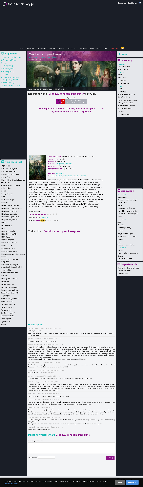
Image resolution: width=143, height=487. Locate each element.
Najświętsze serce (8, 248)
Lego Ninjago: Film (8, 231)
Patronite (114, 48)
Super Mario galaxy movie (127, 211)
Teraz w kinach (14, 161)
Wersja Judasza (123, 83)
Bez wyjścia (5, 177)
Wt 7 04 (71, 101)
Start (22, 48)
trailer (57, 89)
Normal (120, 256)
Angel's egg (122, 91)
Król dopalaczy (8, 71)
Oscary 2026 (94, 48)
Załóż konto (132, 3)
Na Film (61, 48)
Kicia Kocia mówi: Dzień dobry (12, 208)
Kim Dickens (67, 176)
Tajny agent (122, 80)
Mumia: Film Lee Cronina (127, 236)
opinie (62, 89)
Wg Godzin (72, 48)
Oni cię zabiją (122, 77)
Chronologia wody (124, 228)
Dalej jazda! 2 (6, 188)
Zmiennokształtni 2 (8, 316)
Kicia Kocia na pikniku (9, 211)
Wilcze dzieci (6, 310)
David (120, 75)
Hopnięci (6, 63)
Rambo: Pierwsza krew (9, 290)
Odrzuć (120, 482)
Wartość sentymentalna (10, 299)
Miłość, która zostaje (125, 103)
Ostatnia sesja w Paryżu (126, 106)
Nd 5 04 (62, 101)
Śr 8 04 (75, 101)
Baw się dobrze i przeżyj (126, 94)
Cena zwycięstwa (124, 66)
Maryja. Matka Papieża (126, 233)
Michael (120, 250)
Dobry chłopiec (7, 194)
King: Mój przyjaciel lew (9, 220)
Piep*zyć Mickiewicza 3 (9, 278)
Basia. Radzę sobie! (8, 171)
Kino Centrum (123, 274)
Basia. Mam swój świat (9, 168)
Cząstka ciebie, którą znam (11, 185)
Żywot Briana (6, 321)
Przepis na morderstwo (126, 208)
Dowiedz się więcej (11, 484)
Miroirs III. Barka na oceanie (128, 253)
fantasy (69, 164)
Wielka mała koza (7, 307)
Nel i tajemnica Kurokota (10, 251)
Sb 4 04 (58, 101)
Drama (120, 205)
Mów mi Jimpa (123, 69)
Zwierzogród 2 (6, 319)
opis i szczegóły (48, 89)
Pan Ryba (121, 111)
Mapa (105, 48)
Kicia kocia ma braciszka (10, 205)
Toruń (123, 54)
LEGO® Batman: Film (9, 234)
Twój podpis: (33, 457)
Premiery (30, 48)
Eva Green (58, 176)
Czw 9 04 (79, 101)
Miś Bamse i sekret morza (127, 100)
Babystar (121, 225)
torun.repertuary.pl (21, 4)
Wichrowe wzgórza (8, 304)
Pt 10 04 (84, 101)
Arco (119, 222)
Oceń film (45, 217)
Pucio (120, 242)
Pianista (120, 239)
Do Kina (52, 48)
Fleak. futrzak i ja (124, 97)
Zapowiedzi (41, 48)
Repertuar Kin (129, 264)
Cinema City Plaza (124, 271)
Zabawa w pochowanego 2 (128, 214)
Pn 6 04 (66, 101)
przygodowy (60, 164)
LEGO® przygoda (7, 237)
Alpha (120, 88)
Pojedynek (5, 281)
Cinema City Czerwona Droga (128, 268)
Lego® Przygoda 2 (8, 240)
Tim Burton (39, 59)
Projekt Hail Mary (124, 114)
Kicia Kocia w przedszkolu (10, 217)
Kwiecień (121, 230)
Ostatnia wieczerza (124, 108)
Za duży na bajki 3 (9, 82)
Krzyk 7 (4, 228)
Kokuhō (4, 223)
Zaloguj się (122, 3)
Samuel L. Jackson (79, 176)
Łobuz (120, 217)
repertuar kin (37, 89)
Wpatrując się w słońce (126, 245)
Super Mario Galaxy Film (12, 57)
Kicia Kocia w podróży (12, 85)
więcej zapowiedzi (125, 259)
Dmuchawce (122, 197)
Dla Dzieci (83, 48)
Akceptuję (132, 482)
